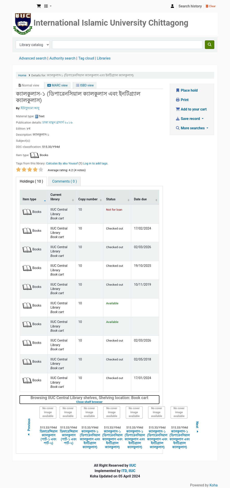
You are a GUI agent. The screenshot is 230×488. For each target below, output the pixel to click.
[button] (39, 6)
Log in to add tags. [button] (95, 163)
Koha (214, 485)
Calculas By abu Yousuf (62, 163)
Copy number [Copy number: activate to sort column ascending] (88, 199)
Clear (211, 6)
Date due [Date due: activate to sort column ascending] (140, 199)
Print (182, 100)
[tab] (64, 181)
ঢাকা (45, 122)
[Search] (209, 44)
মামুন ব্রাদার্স (56, 122)
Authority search (62, 58)
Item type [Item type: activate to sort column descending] (29, 199)
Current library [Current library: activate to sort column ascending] (55, 197)
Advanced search (32, 58)
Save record (188, 119)
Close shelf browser (103, 402)
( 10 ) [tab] (31, 181)
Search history (190, 6)
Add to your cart (191, 109)
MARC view (57, 85)
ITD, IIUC (128, 471)
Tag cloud (86, 58)
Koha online (24, 6)
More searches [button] (191, 128)
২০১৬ (68, 122)
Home (22, 75)
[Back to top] (216, 474)
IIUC (132, 465)
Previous (29, 427)
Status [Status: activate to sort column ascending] (110, 199)
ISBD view (85, 85)
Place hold (187, 90)
